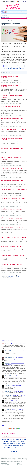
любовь (10, 445)
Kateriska (7, 343)
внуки (8, 439)
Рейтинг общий (7, 68)
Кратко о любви (5, 17)
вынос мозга (12, 439)
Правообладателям (5, 464)
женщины (13, 443)
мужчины (7, 447)
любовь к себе (16, 445)
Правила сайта (4, 463)
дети (25, 439)
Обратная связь (20, 464)
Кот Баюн (7, 363)
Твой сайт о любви (13, 457)
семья (8, 451)
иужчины (23, 443)
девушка (17, 439)
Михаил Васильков (9, 357)
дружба (6, 441)
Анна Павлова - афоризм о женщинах (12, 168)
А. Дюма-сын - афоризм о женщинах (12, 227)
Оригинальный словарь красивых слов (14, 351)
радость (16, 449)
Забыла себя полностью (19, 395)
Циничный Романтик (10, 350)
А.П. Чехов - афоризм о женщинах (11, 218)
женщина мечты (6, 443)
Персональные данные (6, 465)
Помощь (18, 463)
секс (25, 449)
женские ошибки (16, 441)
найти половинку (21, 447)
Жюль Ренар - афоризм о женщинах (12, 246)
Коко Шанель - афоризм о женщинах (12, 118)
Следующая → (11, 276)
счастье (14, 452)
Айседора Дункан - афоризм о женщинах (13, 255)
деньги (21, 439)
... (18, 1)
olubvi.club (20, 461)
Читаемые (12, 65)
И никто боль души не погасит (18, 343)
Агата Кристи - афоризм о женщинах (12, 209)
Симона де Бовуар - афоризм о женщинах (14, 189)
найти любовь (14, 447)
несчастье (4, 449)
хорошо (19, 451)
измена (19, 443)
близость (4, 439)
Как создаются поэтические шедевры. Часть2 (14, 358)
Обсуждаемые (20, 65)
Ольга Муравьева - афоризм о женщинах (13, 129)
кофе (6, 445)
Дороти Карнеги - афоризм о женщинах (13, 198)
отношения (12, 449)
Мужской (15, 68)
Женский (22, 68)
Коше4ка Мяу (12, 82)
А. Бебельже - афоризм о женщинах (12, 264)
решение (21, 449)
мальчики (21, 445)
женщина (22, 441)
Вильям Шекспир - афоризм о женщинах (13, 237)
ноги (8, 449)
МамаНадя (12, 103)
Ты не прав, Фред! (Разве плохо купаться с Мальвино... (15, 376)
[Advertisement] (14, 293)
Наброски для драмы (16, 385)
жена (11, 441)
